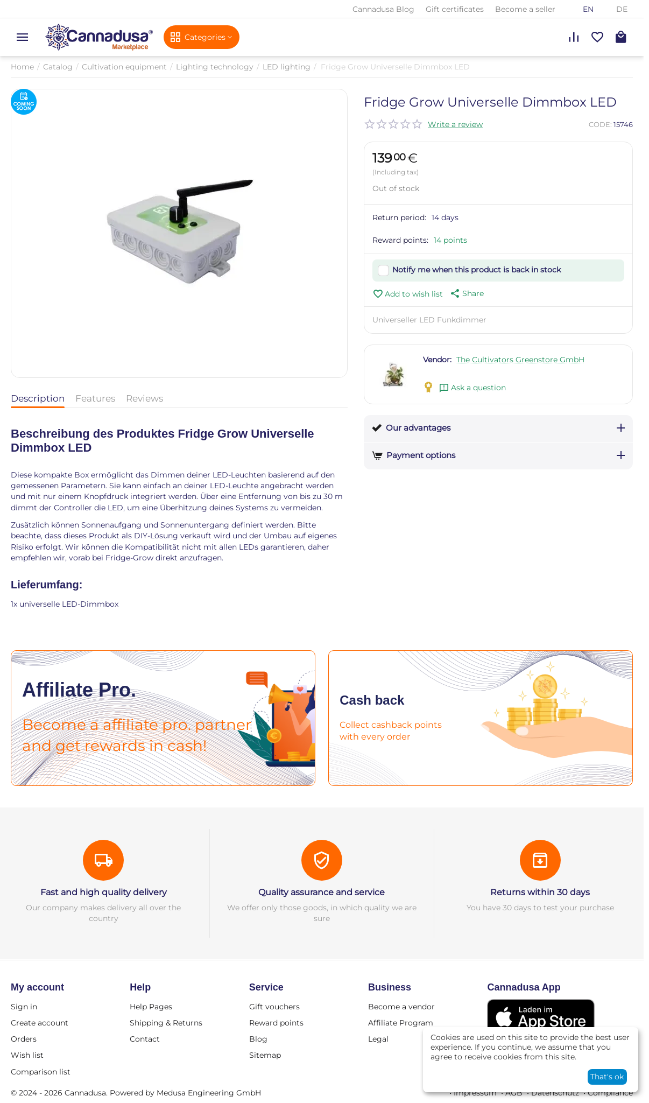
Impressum (475, 1093)
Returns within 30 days (540, 892)
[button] (466, 293)
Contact (145, 1039)
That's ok (607, 1076)
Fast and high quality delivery (103, 892)
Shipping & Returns (166, 1023)
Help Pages (151, 1006)
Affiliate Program (400, 1023)
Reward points (276, 1023)
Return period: (399, 217)
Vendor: (437, 359)
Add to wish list (407, 294)
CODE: (600, 124)
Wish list (27, 1055)
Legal (378, 1039)
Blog (258, 1039)
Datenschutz (555, 1093)
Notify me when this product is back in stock (476, 270)
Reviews (144, 398)
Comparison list (40, 1072)
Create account (39, 1023)
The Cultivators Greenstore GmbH (520, 359)
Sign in (24, 1006)
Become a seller (525, 9)
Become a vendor (401, 1006)
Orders (24, 1039)
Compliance (610, 1093)
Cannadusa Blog (383, 9)
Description (38, 398)
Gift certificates (455, 9)
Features (95, 398)
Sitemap (265, 1055)
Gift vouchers (274, 1006)
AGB (514, 1093)
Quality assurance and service (321, 892)
